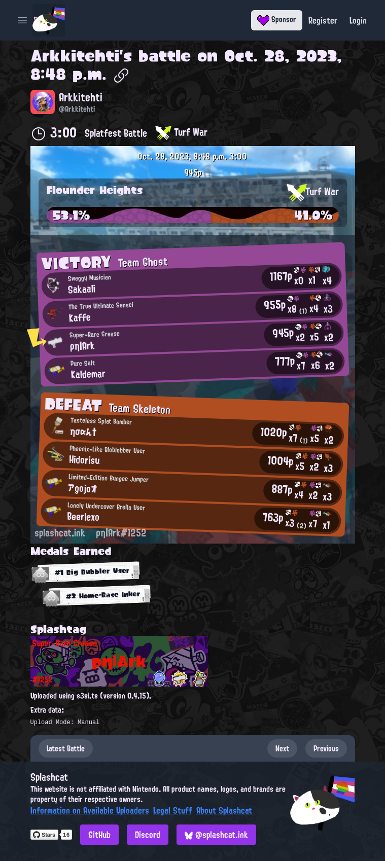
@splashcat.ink (216, 835)
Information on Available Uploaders (89, 810)
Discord (147, 835)
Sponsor (276, 19)
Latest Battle (66, 748)
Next (282, 748)
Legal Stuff (172, 810)
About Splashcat (224, 810)
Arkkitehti (74, 56)
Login (358, 20)
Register (322, 20)
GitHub (99, 835)
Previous (326, 748)
